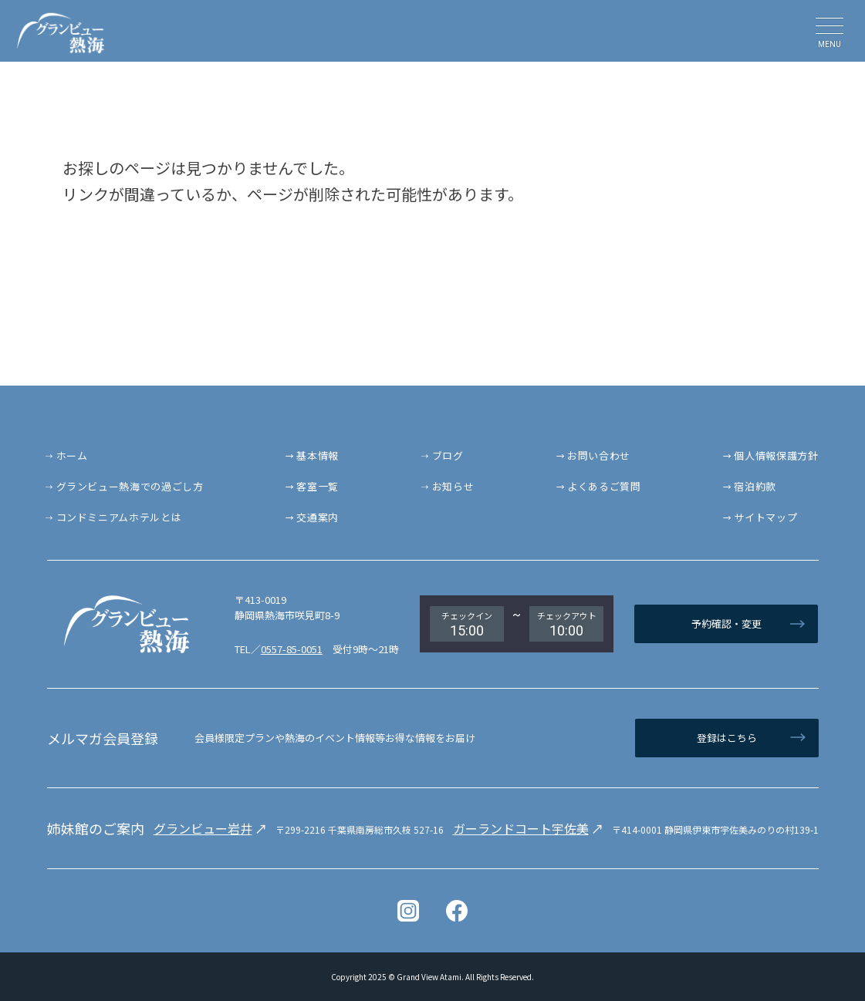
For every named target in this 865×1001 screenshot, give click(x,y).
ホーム (72, 455)
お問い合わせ (598, 455)
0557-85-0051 (292, 649)
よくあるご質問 (604, 486)
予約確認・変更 (726, 623)
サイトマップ (765, 517)
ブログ (448, 455)
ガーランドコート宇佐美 (521, 828)
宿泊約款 (755, 486)
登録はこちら (727, 737)
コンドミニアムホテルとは (119, 517)
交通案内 (317, 517)
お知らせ (453, 486)
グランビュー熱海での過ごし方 (130, 486)
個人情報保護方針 (776, 455)
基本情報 (317, 455)
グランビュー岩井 (203, 828)
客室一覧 (317, 486)
